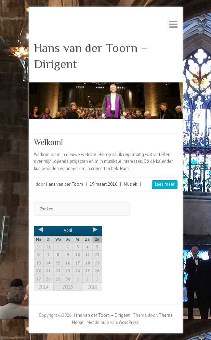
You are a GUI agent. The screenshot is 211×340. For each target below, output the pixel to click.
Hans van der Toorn (64, 184)
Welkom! (48, 142)
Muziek (130, 184)
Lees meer (164, 184)
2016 (92, 287)
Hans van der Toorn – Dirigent (91, 56)
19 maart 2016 (103, 184)
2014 (43, 287)
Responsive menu (173, 24)
